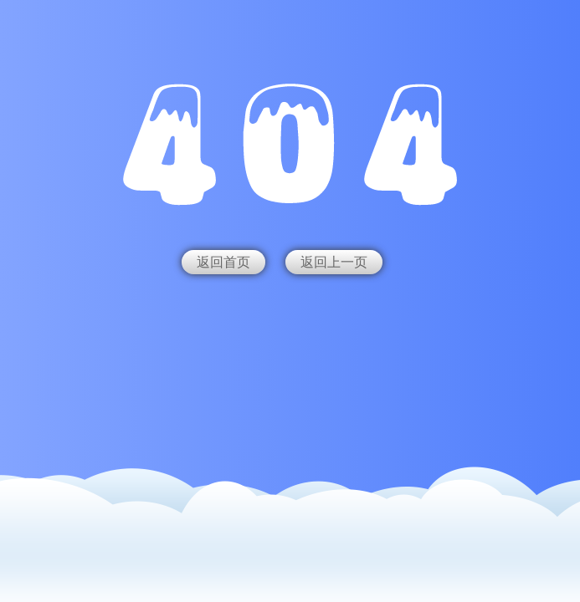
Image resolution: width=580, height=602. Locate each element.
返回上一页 (333, 262)
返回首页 (223, 262)
